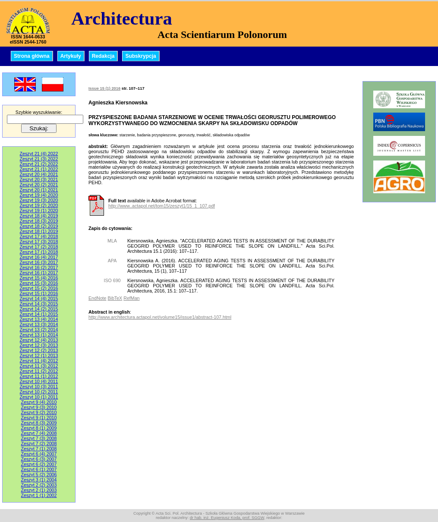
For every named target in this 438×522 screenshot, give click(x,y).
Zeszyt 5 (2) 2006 (39, 474)
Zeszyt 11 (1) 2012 (39, 376)
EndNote (97, 298)
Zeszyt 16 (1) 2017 (39, 272)
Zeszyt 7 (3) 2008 (39, 438)
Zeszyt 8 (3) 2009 (39, 422)
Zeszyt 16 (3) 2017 (39, 262)
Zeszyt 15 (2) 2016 (39, 288)
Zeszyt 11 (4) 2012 (39, 360)
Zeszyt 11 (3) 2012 (39, 365)
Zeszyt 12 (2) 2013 (39, 350)
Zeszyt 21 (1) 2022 (39, 169)
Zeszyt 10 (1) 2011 (39, 396)
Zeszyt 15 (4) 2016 (39, 277)
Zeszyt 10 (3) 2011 (39, 386)
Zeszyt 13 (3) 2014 (39, 324)
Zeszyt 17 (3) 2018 (39, 241)
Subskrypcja (140, 56)
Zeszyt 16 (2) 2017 (39, 267)
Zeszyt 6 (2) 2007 (39, 464)
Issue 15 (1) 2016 (104, 88)
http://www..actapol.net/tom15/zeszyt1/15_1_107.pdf (161, 205)
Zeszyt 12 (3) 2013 (39, 345)
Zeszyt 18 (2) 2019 (39, 226)
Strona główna (32, 56)
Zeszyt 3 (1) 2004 (39, 479)
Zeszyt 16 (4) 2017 (39, 257)
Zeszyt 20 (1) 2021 (39, 189)
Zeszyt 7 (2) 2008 (39, 443)
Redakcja (103, 56)
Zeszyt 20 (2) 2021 (39, 184)
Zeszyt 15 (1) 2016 (39, 293)
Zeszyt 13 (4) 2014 (39, 319)
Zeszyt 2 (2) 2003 (39, 484)
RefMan (131, 298)
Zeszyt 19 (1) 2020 (39, 210)
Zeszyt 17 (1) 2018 (39, 252)
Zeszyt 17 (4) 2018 (39, 236)
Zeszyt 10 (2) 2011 (39, 391)
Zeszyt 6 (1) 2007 (39, 469)
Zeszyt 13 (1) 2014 (39, 334)
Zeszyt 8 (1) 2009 (39, 428)
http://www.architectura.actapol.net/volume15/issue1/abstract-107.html (159, 317)
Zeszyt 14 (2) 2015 (39, 308)
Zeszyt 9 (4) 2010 (39, 402)
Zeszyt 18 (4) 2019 (39, 215)
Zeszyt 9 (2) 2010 (39, 412)
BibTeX (114, 298)
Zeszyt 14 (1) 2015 (39, 314)
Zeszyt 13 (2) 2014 (39, 329)
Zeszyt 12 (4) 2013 (39, 340)
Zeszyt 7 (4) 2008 (39, 433)
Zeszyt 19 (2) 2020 (39, 205)
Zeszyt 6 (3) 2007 (39, 459)
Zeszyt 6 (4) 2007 (39, 453)
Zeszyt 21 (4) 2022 (39, 153)
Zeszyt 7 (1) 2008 (39, 448)
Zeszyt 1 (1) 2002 (39, 495)
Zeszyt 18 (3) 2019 (39, 220)
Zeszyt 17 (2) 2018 (39, 246)
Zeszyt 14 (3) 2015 (39, 303)
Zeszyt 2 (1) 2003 (39, 490)
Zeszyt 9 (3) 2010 (39, 407)
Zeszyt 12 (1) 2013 (39, 355)
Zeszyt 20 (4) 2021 (39, 174)
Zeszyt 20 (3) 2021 (39, 179)
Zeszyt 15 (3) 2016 (39, 283)
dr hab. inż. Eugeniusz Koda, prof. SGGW (227, 518)
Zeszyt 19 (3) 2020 (39, 200)
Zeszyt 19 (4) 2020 (39, 195)
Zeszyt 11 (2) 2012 (39, 371)
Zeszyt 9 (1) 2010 (39, 417)
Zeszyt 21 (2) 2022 (39, 164)
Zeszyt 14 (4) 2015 (39, 298)
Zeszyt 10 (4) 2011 (39, 381)
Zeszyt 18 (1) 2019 (39, 231)
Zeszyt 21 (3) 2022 (39, 158)
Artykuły (70, 56)
